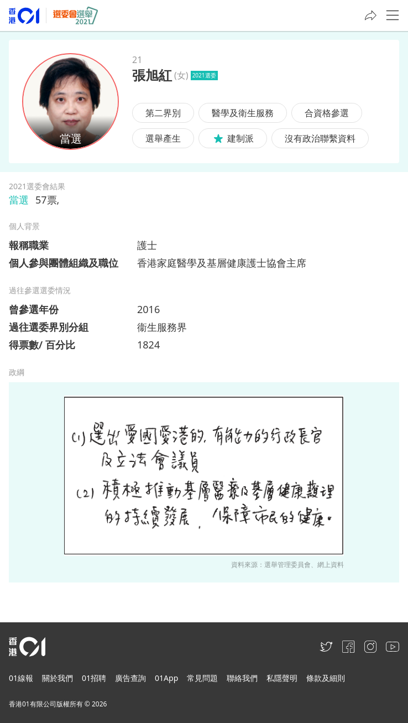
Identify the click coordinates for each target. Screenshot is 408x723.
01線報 (21, 678)
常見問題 (202, 678)
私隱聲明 (281, 678)
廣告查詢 (130, 678)
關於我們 (57, 678)
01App (166, 678)
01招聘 (94, 678)
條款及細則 (325, 678)
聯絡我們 (242, 678)
